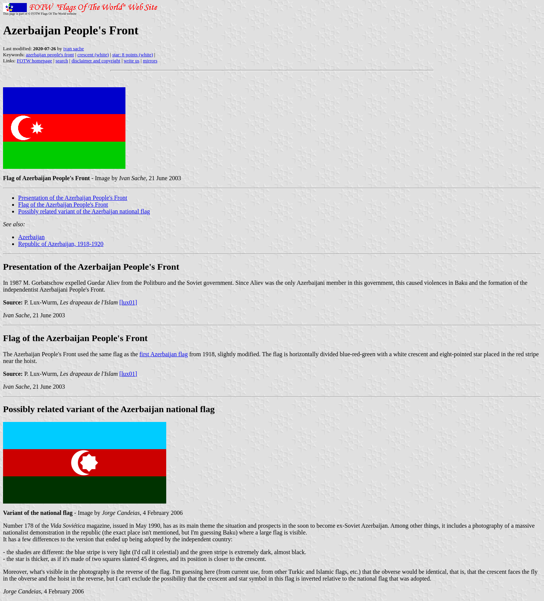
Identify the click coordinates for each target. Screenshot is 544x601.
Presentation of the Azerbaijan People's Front (72, 198)
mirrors (150, 60)
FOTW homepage (34, 60)
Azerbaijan (31, 237)
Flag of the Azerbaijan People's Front (63, 204)
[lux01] (128, 302)
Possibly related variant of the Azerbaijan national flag (84, 211)
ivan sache (73, 48)
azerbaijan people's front (50, 54)
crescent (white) (93, 54)
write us (132, 60)
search (62, 60)
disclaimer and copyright (95, 60)
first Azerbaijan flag (163, 354)
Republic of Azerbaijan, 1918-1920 (61, 244)
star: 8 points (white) (132, 54)
